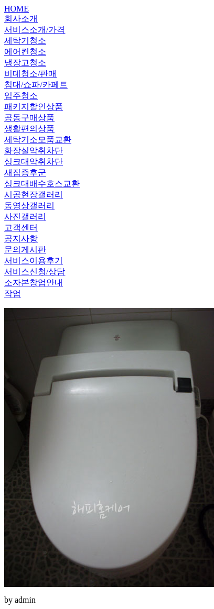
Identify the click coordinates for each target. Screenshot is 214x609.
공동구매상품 (29, 117)
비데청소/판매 (30, 73)
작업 (12, 293)
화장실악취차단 (33, 150)
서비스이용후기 (33, 260)
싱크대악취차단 (33, 161)
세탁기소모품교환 (37, 139)
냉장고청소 (25, 62)
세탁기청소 (25, 40)
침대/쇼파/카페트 (36, 84)
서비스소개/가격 (34, 29)
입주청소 (21, 95)
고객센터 (21, 227)
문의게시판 (25, 249)
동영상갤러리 (29, 205)
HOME (16, 8)
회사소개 (21, 18)
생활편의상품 (29, 128)
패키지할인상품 (33, 106)
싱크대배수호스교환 (42, 183)
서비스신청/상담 (34, 271)
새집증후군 (25, 172)
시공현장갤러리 (33, 194)
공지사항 (21, 238)
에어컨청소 (25, 51)
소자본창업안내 (33, 282)
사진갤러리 (25, 216)
